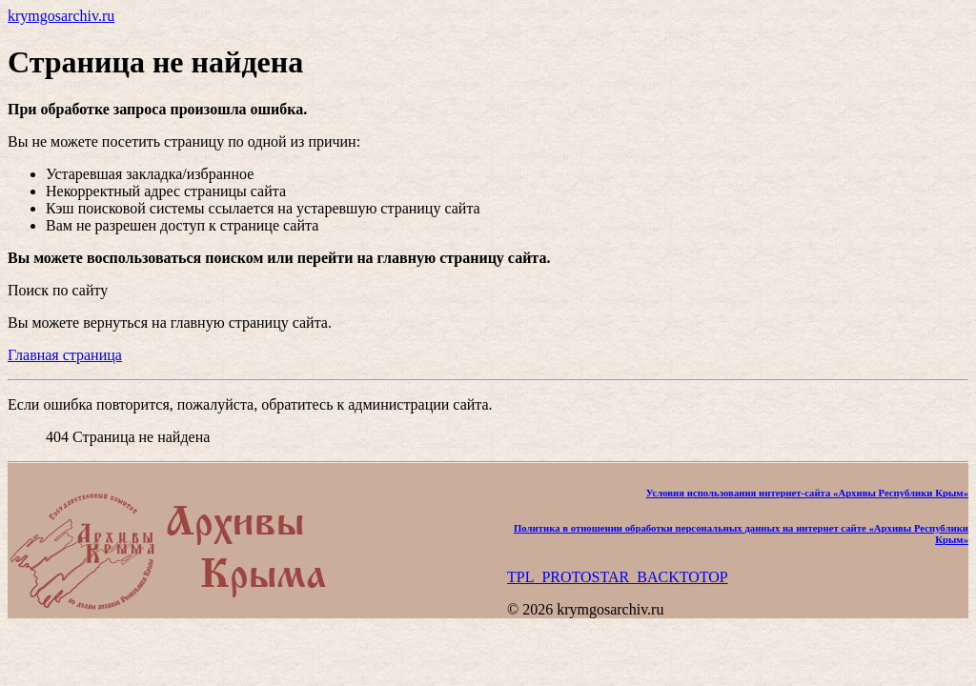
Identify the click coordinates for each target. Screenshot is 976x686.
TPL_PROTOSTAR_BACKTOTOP (617, 577)
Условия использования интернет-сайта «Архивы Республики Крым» (807, 492)
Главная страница (65, 355)
